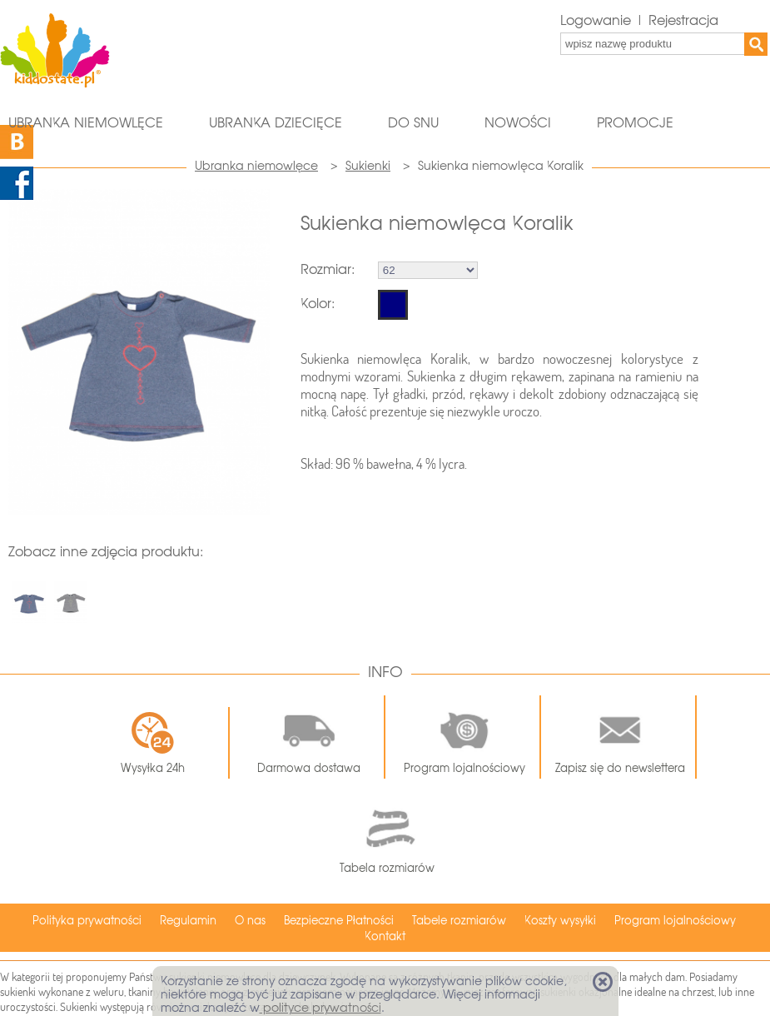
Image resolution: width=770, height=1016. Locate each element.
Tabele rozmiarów (459, 920)
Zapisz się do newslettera (620, 737)
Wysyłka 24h (153, 742)
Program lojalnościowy (464, 737)
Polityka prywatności (87, 920)
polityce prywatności (320, 1007)
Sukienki (367, 165)
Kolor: (318, 303)
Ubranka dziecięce (275, 123)
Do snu (413, 123)
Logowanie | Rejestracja (639, 20)
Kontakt (385, 936)
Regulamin (188, 920)
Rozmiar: (328, 269)
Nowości (517, 123)
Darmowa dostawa (308, 737)
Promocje (635, 123)
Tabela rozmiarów (387, 836)
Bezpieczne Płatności (339, 920)
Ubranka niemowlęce (85, 123)
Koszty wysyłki (560, 920)
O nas (250, 920)
